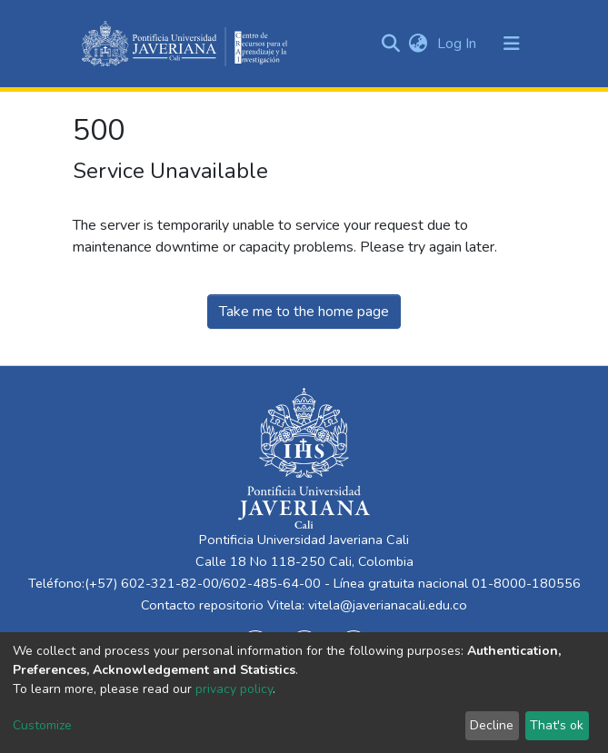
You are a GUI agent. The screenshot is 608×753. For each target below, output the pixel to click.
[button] (419, 43)
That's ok (556, 725)
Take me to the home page (304, 312)
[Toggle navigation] (511, 43)
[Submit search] (391, 43)
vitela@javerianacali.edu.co (387, 605)
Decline (491, 725)
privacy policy (234, 689)
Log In (458, 44)
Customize (42, 725)
